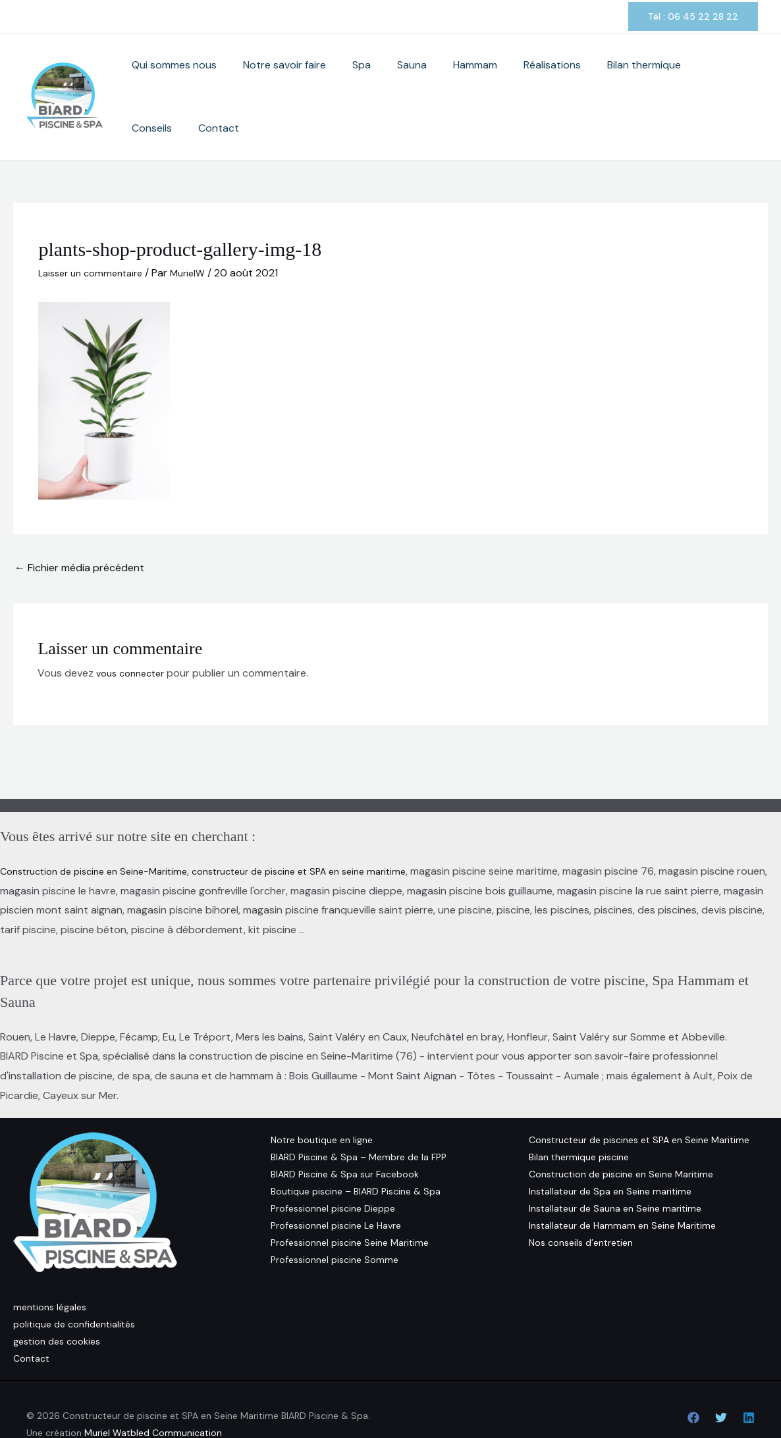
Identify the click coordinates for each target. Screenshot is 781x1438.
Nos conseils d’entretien (581, 1208)
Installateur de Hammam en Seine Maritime (622, 1190)
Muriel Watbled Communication (153, 1398)
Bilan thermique (607, 79)
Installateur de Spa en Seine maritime (610, 1156)
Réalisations (528, 79)
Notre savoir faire (313, 79)
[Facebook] (693, 1383)
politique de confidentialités (74, 1289)
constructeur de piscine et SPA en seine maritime (328, 836)
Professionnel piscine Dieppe (333, 1173)
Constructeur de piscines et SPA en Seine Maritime (639, 1105)
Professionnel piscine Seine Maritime (350, 1208)
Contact (731, 79)
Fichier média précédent (79, 533)
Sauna (414, 79)
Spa (377, 79)
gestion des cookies (56, 1306)
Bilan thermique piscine (579, 1122)
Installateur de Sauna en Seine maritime (615, 1173)
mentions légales (49, 1272)
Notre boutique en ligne (322, 1105)
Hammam (465, 79)
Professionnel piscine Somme (334, 1225)
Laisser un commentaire (95, 238)
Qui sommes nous (216, 79)
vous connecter (134, 638)
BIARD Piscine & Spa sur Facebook (345, 1139)
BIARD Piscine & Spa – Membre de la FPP (358, 1122)
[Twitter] (721, 1383)
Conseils (677, 79)
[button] (693, 16)
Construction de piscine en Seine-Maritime (102, 836)
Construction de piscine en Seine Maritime (621, 1139)
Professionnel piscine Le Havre (336, 1190)
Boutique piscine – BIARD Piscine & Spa (356, 1156)
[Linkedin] (749, 1383)
